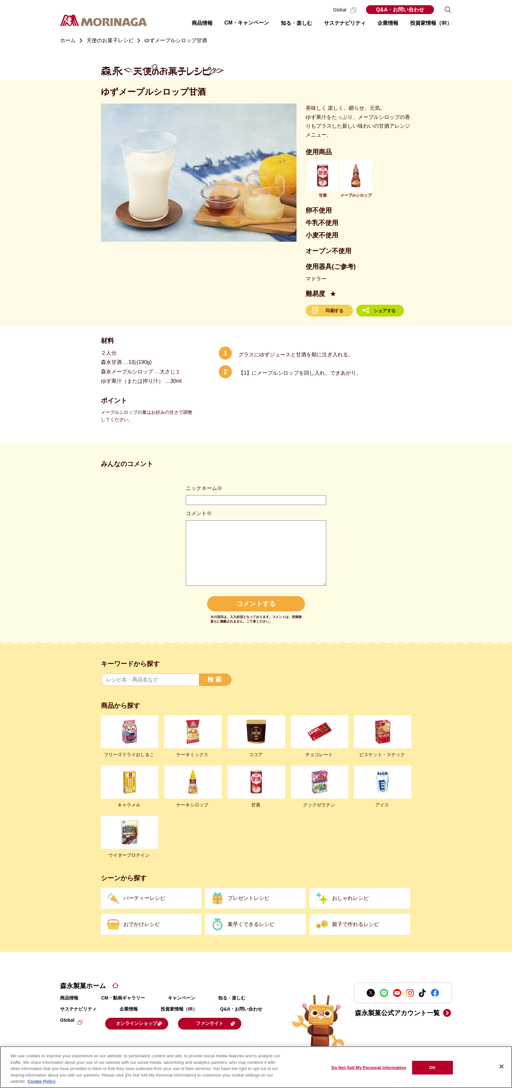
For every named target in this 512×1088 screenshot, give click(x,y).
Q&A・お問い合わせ (400, 9)
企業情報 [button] (387, 23)
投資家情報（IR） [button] (431, 23)
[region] (256, 1067)
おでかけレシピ (141, 924)
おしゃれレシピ (350, 898)
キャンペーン (181, 997)
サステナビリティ (78, 1009)
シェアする (385, 310)
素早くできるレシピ (251, 924)
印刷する (334, 310)
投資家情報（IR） (179, 1009)
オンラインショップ (145, 1023)
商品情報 (69, 997)
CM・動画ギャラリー (123, 997)
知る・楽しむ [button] (296, 23)
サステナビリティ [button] (345, 23)
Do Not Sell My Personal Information (368, 1067)
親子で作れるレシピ (355, 924)
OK (432, 1067)
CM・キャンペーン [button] (246, 22)
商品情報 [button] (202, 23)
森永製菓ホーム (83, 985)
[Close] (501, 1066)
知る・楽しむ (232, 997)
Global (344, 9)
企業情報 (129, 1009)
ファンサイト (230, 1023)
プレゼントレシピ (248, 898)
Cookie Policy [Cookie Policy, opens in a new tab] (42, 1081)
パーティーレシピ (144, 898)
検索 (215, 679)
